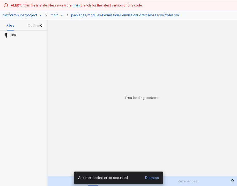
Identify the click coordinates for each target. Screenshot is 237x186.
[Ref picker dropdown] (62, 15)
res (155, 15)
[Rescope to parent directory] (6, 35)
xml (162, 15)
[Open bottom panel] (232, 180)
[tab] (10, 25)
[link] (126, 15)
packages (78, 15)
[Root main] (55, 15)
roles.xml (173, 15)
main (76, 5)
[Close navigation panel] (41, 25)
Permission (110, 15)
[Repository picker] (40, 15)
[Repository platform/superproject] (20, 15)
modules (94, 15)
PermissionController (136, 15)
